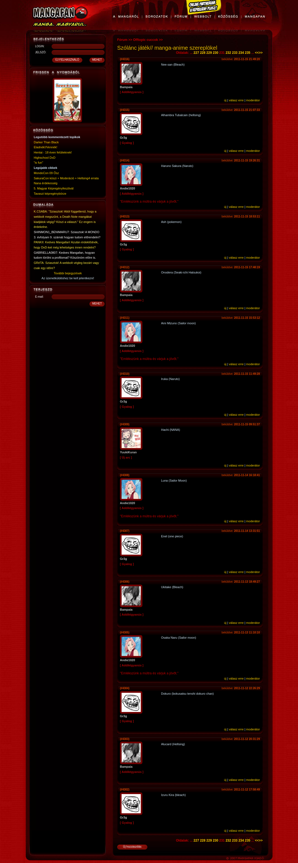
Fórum (122, 40)
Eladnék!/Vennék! (45, 147)
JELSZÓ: (40, 52)
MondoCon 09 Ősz (46, 173)
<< (257, 53)
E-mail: (39, 296)
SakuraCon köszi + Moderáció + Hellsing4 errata (66, 178)
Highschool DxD (44, 157)
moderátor (253, 100)
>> (261, 53)
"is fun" (38, 162)
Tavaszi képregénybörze (50, 193)
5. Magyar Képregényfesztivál (54, 188)
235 (247, 53)
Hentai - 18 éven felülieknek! (53, 152)
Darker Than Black (46, 142)
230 (215, 53)
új (225, 100)
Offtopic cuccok (145, 40)
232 (228, 53)
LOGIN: (39, 46)
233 (235, 53)
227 (196, 53)
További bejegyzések (68, 273)
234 (241, 53)
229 (209, 53)
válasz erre (236, 100)
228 (203, 53)
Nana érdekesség (45, 183)
